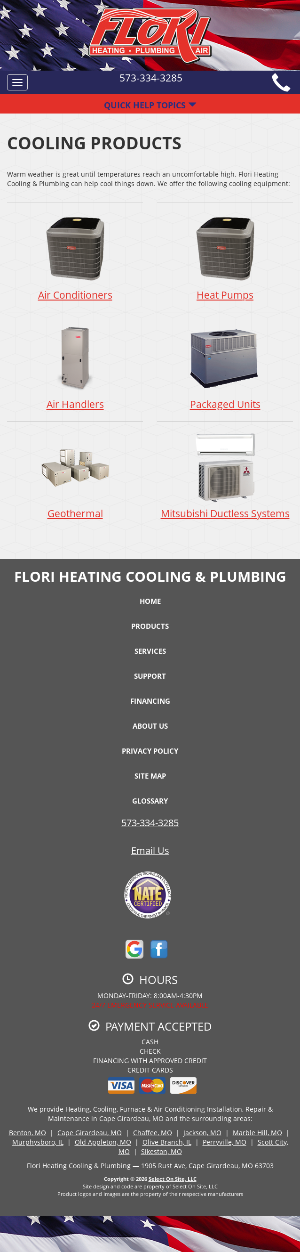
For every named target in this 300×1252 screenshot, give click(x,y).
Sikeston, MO (161, 1151)
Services (150, 651)
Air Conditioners (75, 256)
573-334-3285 (150, 822)
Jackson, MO (202, 1132)
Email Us (150, 850)
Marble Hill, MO (257, 1132)
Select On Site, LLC (173, 1178)
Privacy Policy (150, 751)
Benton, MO (27, 1132)
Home (150, 601)
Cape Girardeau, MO (89, 1132)
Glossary (150, 800)
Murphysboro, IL (37, 1142)
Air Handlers (75, 366)
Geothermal (75, 475)
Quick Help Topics (150, 105)
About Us (150, 726)
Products (150, 626)
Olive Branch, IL (166, 1142)
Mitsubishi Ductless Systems (225, 475)
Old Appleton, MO (103, 1142)
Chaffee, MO (152, 1132)
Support (150, 676)
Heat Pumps (225, 256)
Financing (150, 701)
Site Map (150, 775)
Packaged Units (225, 366)
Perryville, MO (224, 1142)
